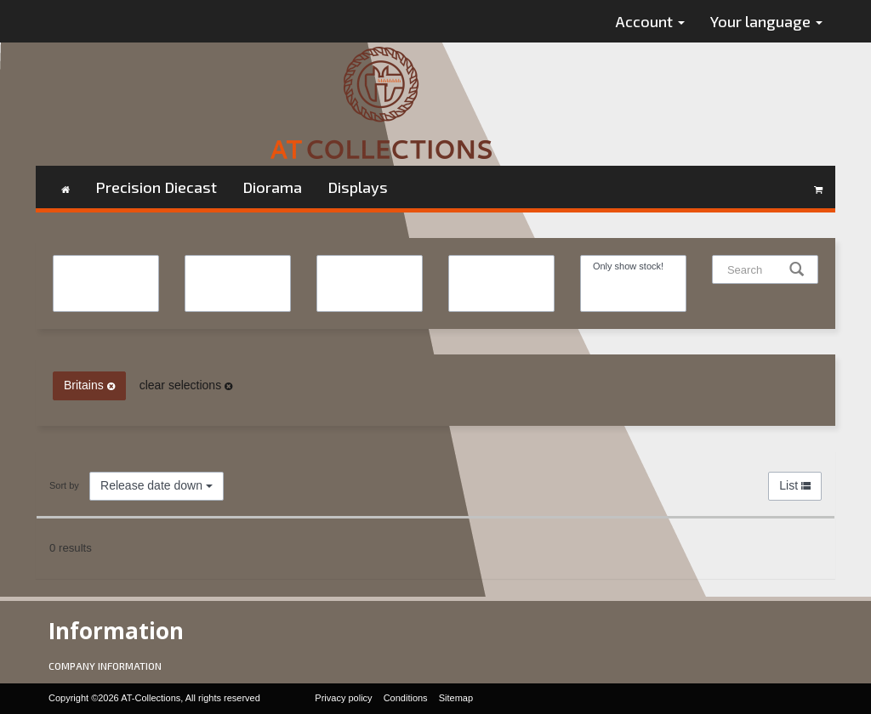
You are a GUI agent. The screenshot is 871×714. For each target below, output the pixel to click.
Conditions (406, 698)
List (795, 485)
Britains (89, 385)
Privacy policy (343, 698)
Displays (357, 187)
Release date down (156, 485)
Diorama (272, 187)
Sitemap (456, 698)
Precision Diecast (156, 187)
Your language (766, 21)
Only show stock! (633, 266)
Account (650, 21)
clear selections (185, 385)
